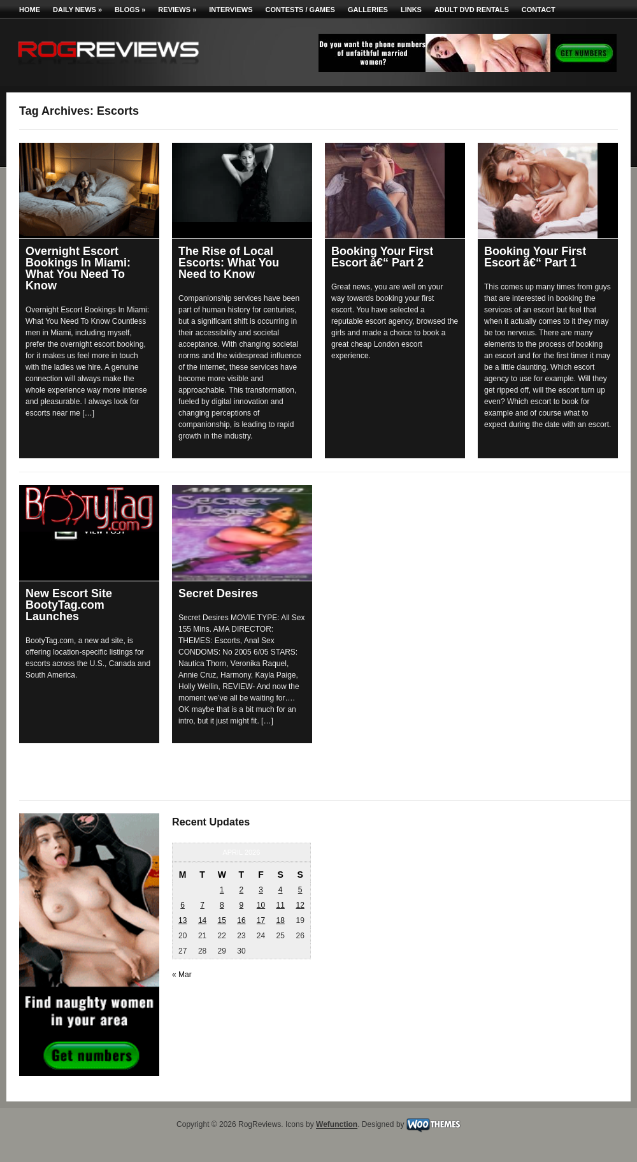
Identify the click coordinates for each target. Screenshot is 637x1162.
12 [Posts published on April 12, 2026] (300, 905)
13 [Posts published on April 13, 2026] (182, 920)
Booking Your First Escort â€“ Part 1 (535, 257)
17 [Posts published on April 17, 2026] (261, 920)
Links (411, 9)
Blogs (130, 9)
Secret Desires (218, 593)
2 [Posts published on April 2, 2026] (242, 889)
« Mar (182, 974)
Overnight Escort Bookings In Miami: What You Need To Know (78, 268)
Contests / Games (300, 9)
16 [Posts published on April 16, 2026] (241, 920)
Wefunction (336, 1125)
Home (29, 9)
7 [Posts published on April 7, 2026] (202, 905)
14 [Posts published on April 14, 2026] (202, 920)
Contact (538, 9)
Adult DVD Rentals (471, 9)
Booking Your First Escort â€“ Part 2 (382, 257)
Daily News (77, 9)
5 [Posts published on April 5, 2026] (300, 889)
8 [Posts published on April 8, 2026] (222, 905)
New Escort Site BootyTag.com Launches (68, 605)
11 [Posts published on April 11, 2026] (280, 905)
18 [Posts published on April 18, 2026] (280, 920)
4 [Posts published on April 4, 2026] (280, 889)
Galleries (368, 9)
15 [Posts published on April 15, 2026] (222, 920)
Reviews (177, 9)
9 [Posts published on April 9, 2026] (242, 905)
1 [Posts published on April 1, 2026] (222, 889)
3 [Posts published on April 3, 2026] (261, 889)
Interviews (230, 9)
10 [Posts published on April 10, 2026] (261, 905)
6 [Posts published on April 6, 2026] (182, 905)
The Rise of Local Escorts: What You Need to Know (228, 262)
